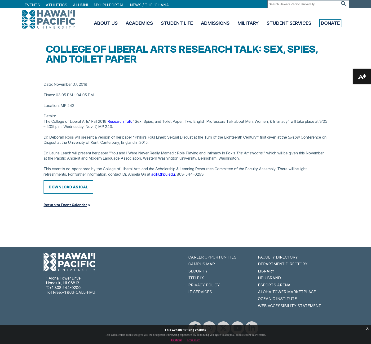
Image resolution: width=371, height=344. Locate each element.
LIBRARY (266, 271)
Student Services (289, 23)
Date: (48, 84)
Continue (176, 340)
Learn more (193, 340)
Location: (52, 105)
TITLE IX (196, 278)
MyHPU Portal (109, 5)
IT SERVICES (200, 291)
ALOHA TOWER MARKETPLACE (287, 291)
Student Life (177, 23)
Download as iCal (68, 187)
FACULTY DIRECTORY (278, 257)
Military (248, 23)
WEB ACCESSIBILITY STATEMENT (289, 305)
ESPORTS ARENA (274, 285)
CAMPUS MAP (201, 264)
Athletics (56, 5)
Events (32, 5)
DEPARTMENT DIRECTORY (283, 264)
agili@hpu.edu (163, 174)
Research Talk (119, 121)
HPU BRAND (269, 278)
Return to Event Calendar (65, 205)
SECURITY (198, 271)
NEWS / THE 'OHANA (149, 5)
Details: (50, 116)
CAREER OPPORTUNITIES (212, 257)
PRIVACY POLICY (204, 285)
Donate (330, 23)
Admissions (215, 23)
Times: (49, 95)
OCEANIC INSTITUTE (277, 298)
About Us (106, 23)
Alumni (80, 5)
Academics (139, 23)
